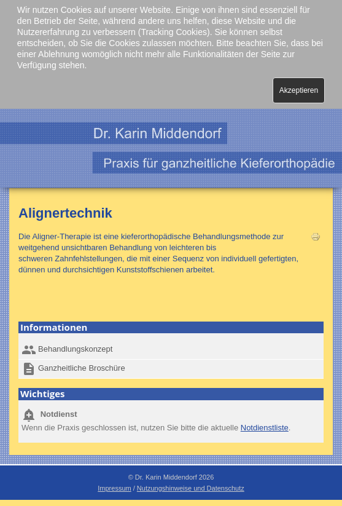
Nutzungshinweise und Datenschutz (190, 488)
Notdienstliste (265, 427)
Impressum (114, 488)
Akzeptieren (298, 90)
